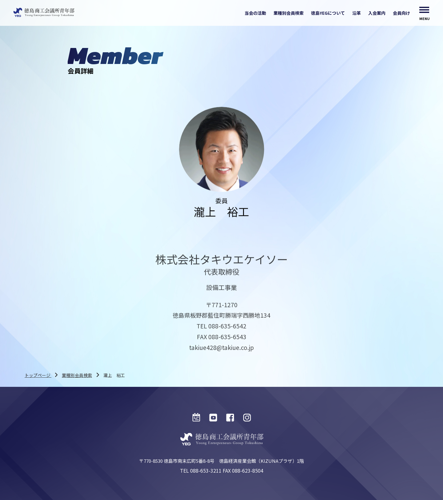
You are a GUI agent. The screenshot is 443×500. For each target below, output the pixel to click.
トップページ (38, 375)
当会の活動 (255, 13)
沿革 (356, 13)
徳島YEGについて (328, 13)
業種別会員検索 (288, 13)
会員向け (401, 13)
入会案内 (376, 13)
